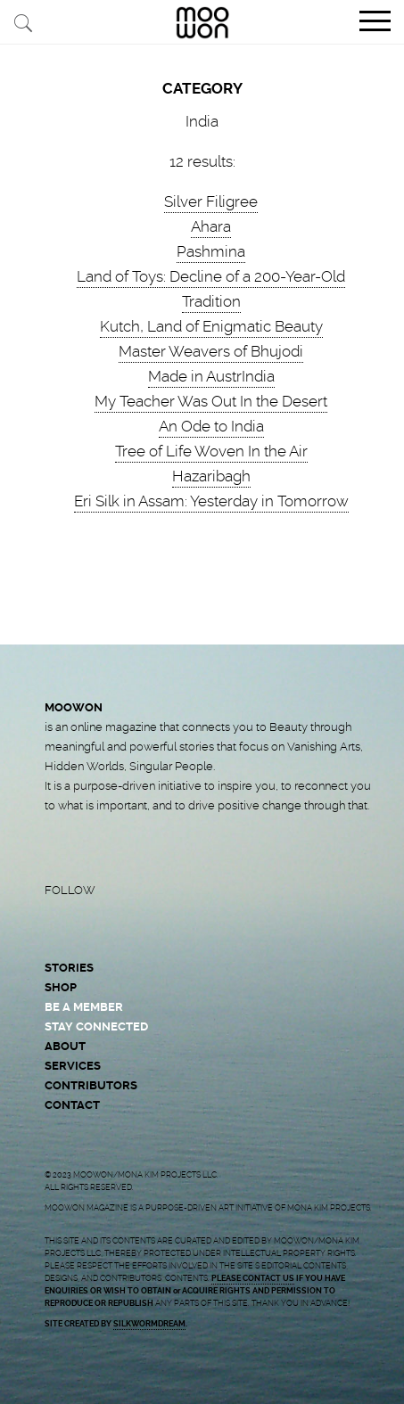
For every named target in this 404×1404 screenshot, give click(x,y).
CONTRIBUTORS (91, 1085)
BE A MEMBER (84, 1007)
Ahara (211, 226)
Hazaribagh (211, 476)
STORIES (69, 967)
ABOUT (65, 1046)
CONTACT (72, 1105)
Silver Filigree (211, 201)
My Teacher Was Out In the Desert (211, 401)
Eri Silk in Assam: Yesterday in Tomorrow (211, 501)
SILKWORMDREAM (149, 1323)
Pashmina (211, 251)
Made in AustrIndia (211, 376)
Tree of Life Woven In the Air (211, 451)
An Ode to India (211, 426)
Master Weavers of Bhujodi (211, 351)
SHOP (61, 987)
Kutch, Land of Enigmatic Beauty (211, 326)
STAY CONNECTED (96, 1026)
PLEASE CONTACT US (252, 1278)
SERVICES (73, 1065)
